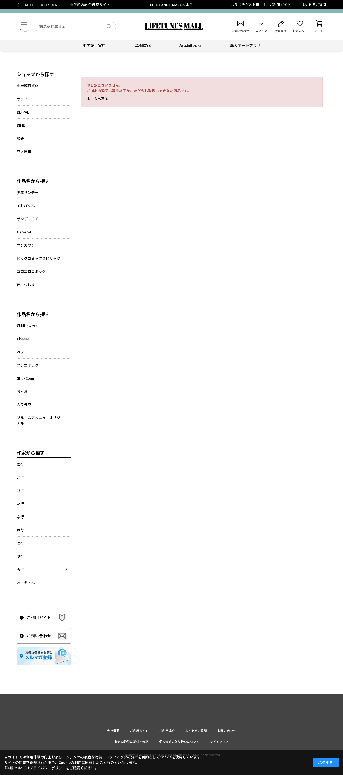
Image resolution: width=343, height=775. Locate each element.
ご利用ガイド (280, 4)
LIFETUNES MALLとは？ (171, 4)
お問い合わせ (226, 730)
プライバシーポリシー (48, 767)
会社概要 (113, 730)
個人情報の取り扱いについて (179, 741)
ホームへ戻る (97, 98)
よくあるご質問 (313, 4)
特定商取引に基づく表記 (132, 741)
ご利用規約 (167, 730)
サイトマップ (219, 741)
